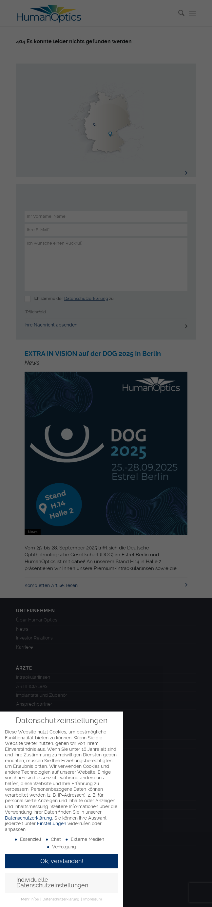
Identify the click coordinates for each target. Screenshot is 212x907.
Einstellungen (51, 823)
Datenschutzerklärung (28, 818)
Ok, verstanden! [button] (61, 861)
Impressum (92, 899)
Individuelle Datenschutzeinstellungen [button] (52, 883)
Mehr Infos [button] (30, 899)
